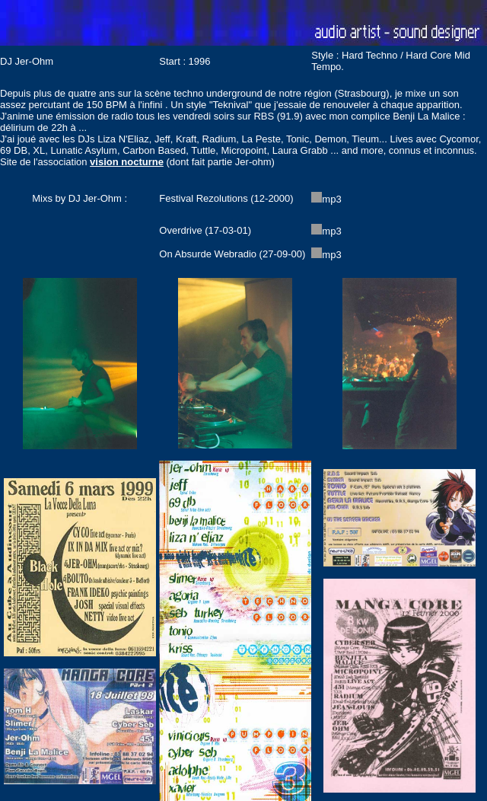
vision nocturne (127, 162)
